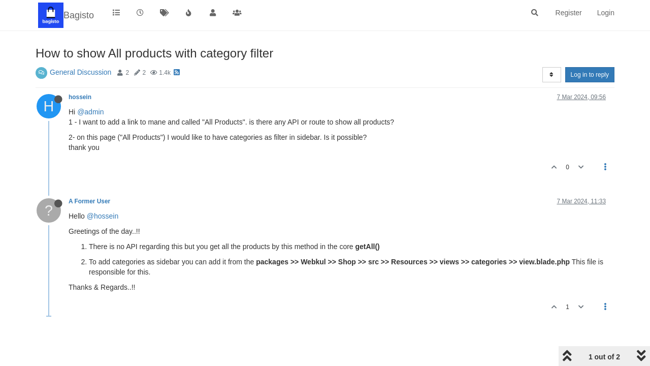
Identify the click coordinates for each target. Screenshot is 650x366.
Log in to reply (590, 74)
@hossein (102, 216)
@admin (90, 112)
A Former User (89, 201)
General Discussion (80, 72)
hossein (80, 97)
